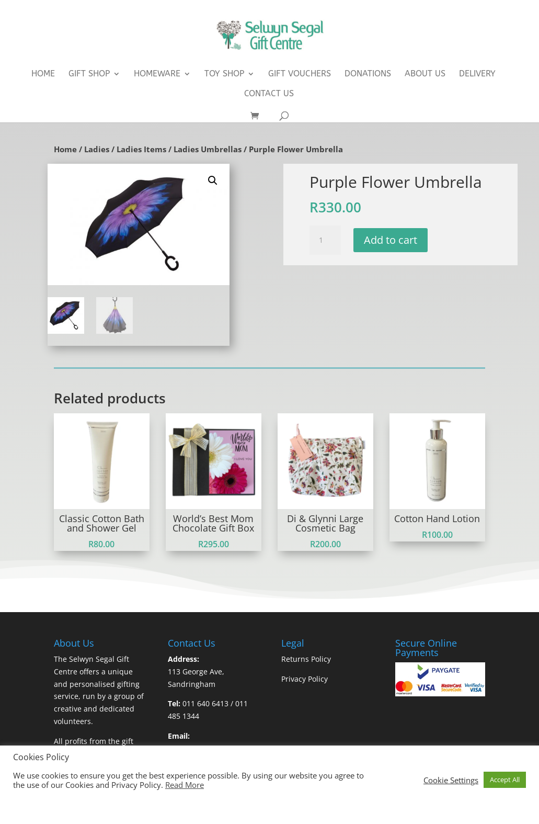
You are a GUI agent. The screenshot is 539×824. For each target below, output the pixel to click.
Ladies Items (141, 149)
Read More (184, 784)
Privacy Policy (304, 679)
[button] (212, 180)
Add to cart (390, 240)
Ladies (96, 149)
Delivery (477, 74)
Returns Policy (306, 659)
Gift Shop (89, 74)
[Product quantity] (325, 240)
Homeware (157, 74)
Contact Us (269, 94)
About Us (425, 74)
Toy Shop (224, 74)
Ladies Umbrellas (208, 149)
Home (43, 74)
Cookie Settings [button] (450, 780)
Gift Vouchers (299, 74)
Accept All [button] (505, 779)
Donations (368, 74)
